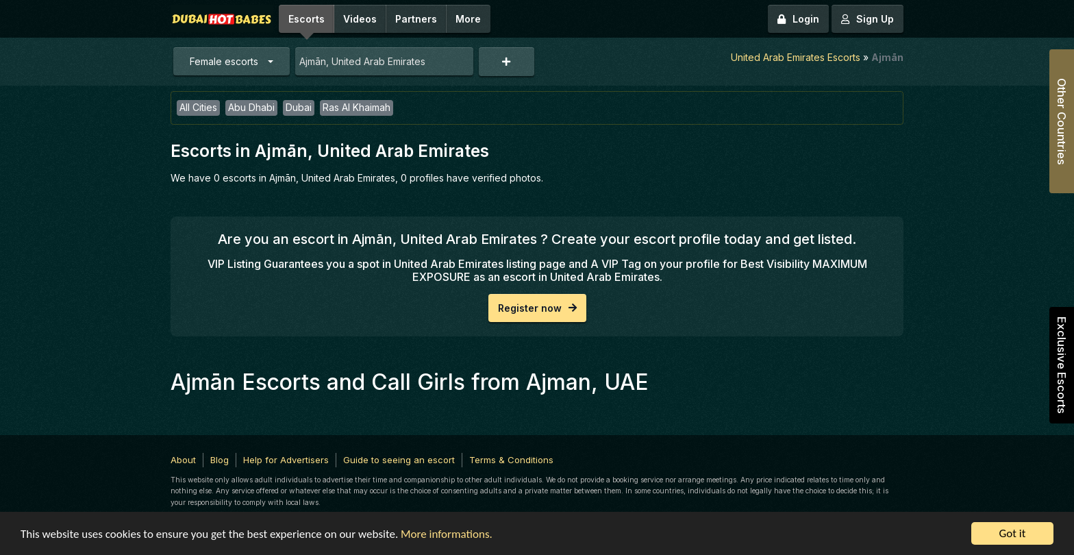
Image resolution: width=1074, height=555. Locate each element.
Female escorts (224, 61)
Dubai (299, 107)
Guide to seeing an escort (399, 459)
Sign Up (867, 19)
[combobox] (384, 61)
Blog (219, 459)
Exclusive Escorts (1062, 365)
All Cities (198, 107)
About (183, 459)
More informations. (446, 535)
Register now (537, 308)
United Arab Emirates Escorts (795, 57)
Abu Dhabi (251, 107)
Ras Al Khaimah (356, 107)
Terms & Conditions (511, 459)
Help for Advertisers (286, 459)
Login (798, 19)
